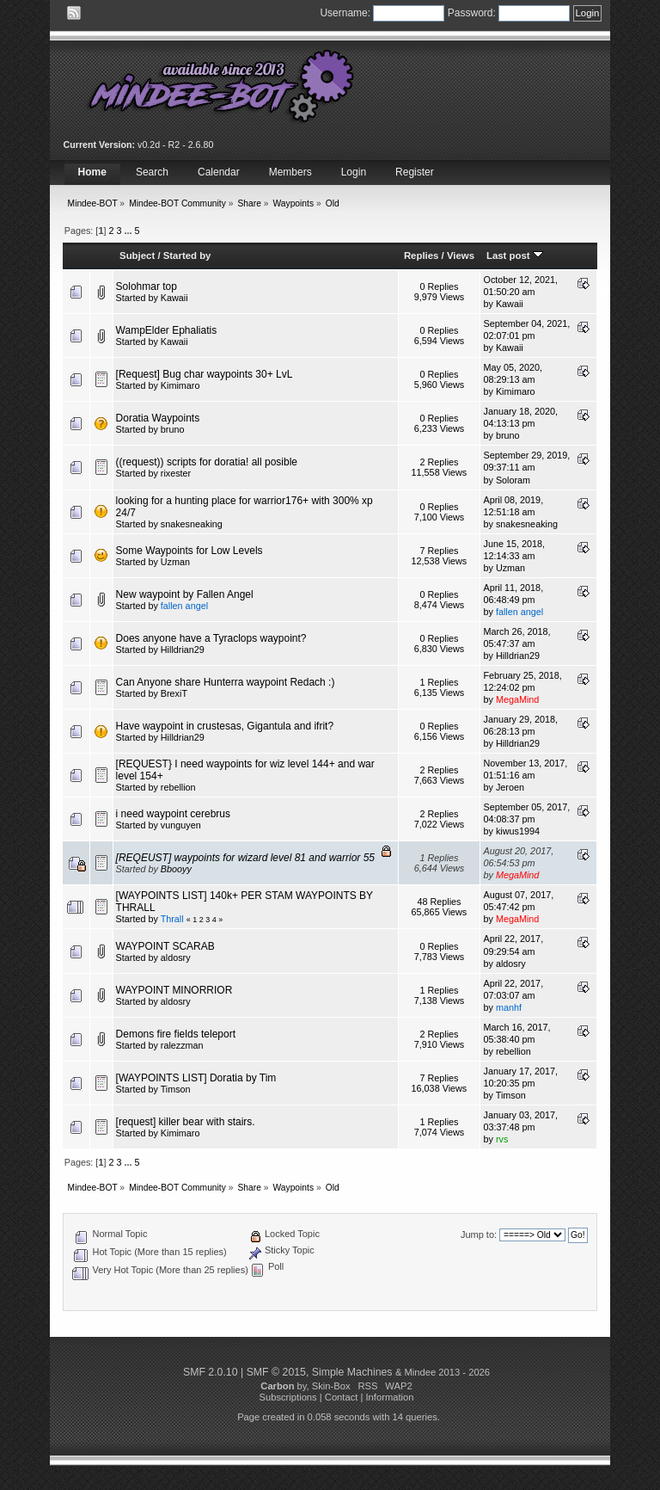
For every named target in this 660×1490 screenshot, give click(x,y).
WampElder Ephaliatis (166, 330)
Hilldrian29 (183, 649)
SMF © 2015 (276, 1372)
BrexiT (174, 693)
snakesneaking (192, 524)
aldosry (176, 957)
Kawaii (174, 297)
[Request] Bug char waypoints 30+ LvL (204, 374)
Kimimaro (180, 385)
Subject (137, 255)
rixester (176, 473)
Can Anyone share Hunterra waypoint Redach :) (225, 682)
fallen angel (184, 605)
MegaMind (517, 699)
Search (152, 172)
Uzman (175, 562)
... (129, 230)
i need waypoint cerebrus (173, 814)
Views (460, 255)
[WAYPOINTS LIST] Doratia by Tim (196, 1078)
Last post (514, 255)
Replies (421, 255)
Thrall (172, 919)
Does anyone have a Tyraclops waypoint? (211, 638)
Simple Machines (352, 1372)
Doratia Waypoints (158, 418)
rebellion (178, 787)
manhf (509, 1007)
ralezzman (182, 1045)
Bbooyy (176, 869)
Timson (176, 1089)
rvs (502, 1139)
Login (353, 172)
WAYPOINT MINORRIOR (174, 990)
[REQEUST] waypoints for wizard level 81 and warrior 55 (245, 858)
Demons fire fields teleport (175, 1034)
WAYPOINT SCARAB (165, 946)
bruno (173, 429)
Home (92, 172)
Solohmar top (146, 286)
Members (290, 172)
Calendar (219, 172)
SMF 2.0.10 (210, 1372)
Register (414, 172)
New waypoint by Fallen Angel (185, 594)
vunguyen (181, 825)
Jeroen (510, 787)
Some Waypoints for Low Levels (189, 551)
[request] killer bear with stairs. (185, 1122)
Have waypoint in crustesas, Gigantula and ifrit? (224, 726)
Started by (187, 255)
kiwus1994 (518, 831)
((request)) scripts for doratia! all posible (206, 462)
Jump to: (479, 1234)
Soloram (513, 480)
